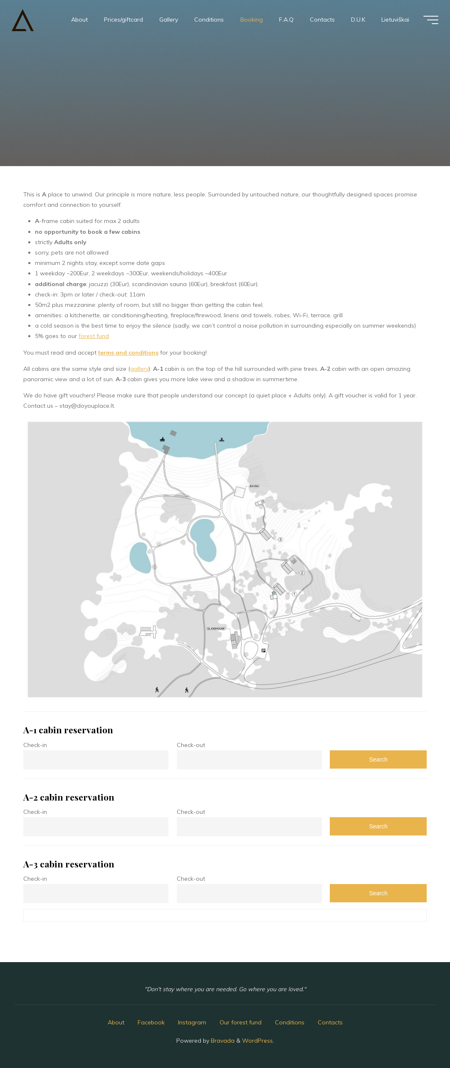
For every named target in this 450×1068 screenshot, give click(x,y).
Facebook (151, 1022)
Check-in (35, 745)
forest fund (94, 336)
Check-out (191, 745)
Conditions (289, 1022)
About (116, 1022)
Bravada (222, 1040)
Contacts (330, 1022)
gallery (139, 368)
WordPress (257, 1040)
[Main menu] (430, 20)
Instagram (192, 1022)
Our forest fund (241, 1022)
